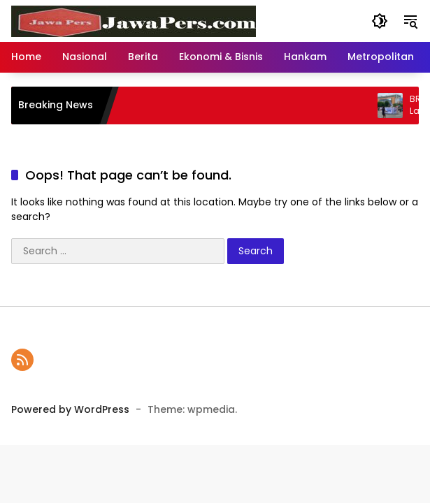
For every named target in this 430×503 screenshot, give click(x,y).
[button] (379, 21)
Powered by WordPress (70, 409)
